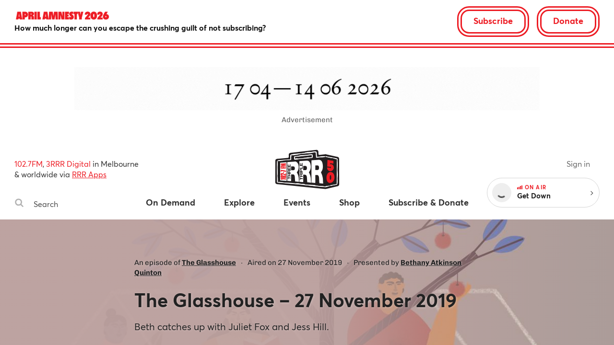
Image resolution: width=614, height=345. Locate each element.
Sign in (578, 164)
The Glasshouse (209, 262)
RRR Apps (89, 174)
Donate (568, 20)
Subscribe (493, 20)
